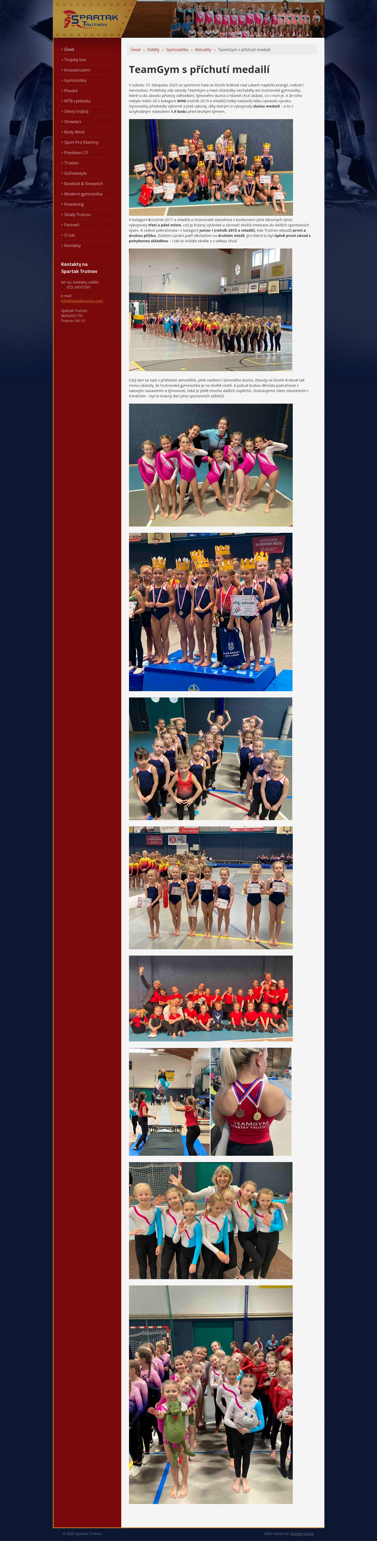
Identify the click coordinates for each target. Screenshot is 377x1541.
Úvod (69, 49)
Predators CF (76, 152)
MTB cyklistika (77, 101)
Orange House (302, 1533)
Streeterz (72, 121)
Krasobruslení (77, 70)
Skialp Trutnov (77, 214)
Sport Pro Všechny (81, 142)
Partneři (71, 225)
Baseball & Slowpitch (83, 183)
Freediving (74, 204)
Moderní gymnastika (83, 194)
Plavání (71, 90)
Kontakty (72, 245)
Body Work (74, 132)
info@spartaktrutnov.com (82, 300)
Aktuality (203, 49)
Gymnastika (75, 80)
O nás (69, 235)
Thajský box (75, 59)
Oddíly (153, 49)
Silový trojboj (76, 111)
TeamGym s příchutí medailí (244, 49)
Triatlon (71, 163)
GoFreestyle (75, 173)
